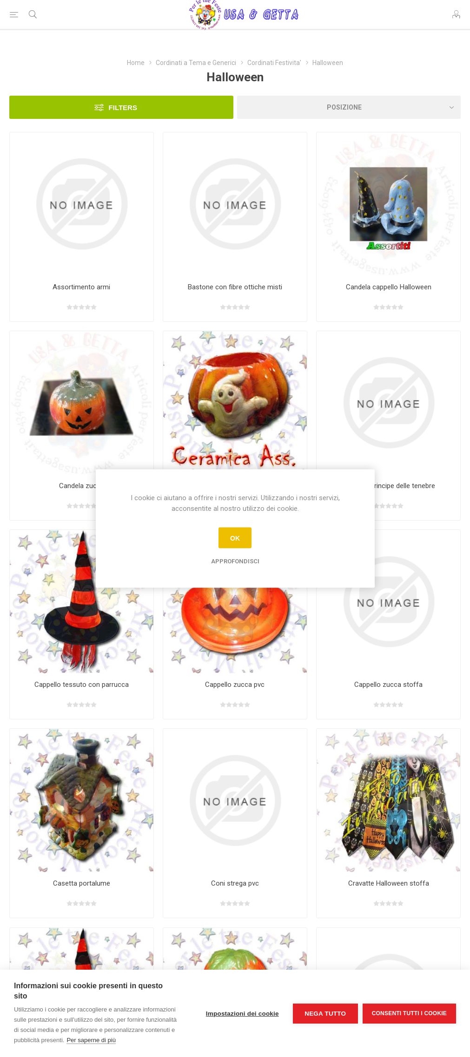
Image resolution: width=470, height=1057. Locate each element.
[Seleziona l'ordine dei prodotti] (349, 107)
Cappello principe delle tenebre (388, 486)
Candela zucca (81, 486)
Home (136, 62)
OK (235, 538)
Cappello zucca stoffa (388, 684)
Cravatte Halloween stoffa (388, 883)
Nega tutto (325, 1013)
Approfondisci (235, 561)
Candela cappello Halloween (388, 287)
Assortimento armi (81, 287)
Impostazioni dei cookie (242, 1013)
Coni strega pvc (235, 883)
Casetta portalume (81, 883)
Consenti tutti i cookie (409, 1013)
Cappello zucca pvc (235, 684)
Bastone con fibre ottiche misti (235, 287)
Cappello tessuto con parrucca (81, 684)
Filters (123, 107)
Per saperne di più (91, 1040)
